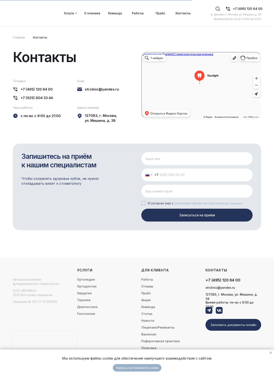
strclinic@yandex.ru (102, 89)
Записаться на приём (197, 215)
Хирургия (84, 293)
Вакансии (148, 334)
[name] (197, 158)
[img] (228, 8)
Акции (146, 300)
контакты (216, 270)
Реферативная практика (160, 341)
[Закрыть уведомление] (271, 353)
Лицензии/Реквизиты (157, 327)
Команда (148, 307)
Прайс (146, 293)
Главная (19, 37)
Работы (147, 279)
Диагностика (87, 307)
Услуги (84, 270)
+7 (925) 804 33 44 (37, 98)
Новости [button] (147, 320)
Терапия (84, 300)
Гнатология (86, 313)
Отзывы (147, 286)
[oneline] (197, 191)
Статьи (146, 313)
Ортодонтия (87, 286)
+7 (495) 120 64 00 (247, 8)
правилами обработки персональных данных (208, 203)
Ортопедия (86, 279)
